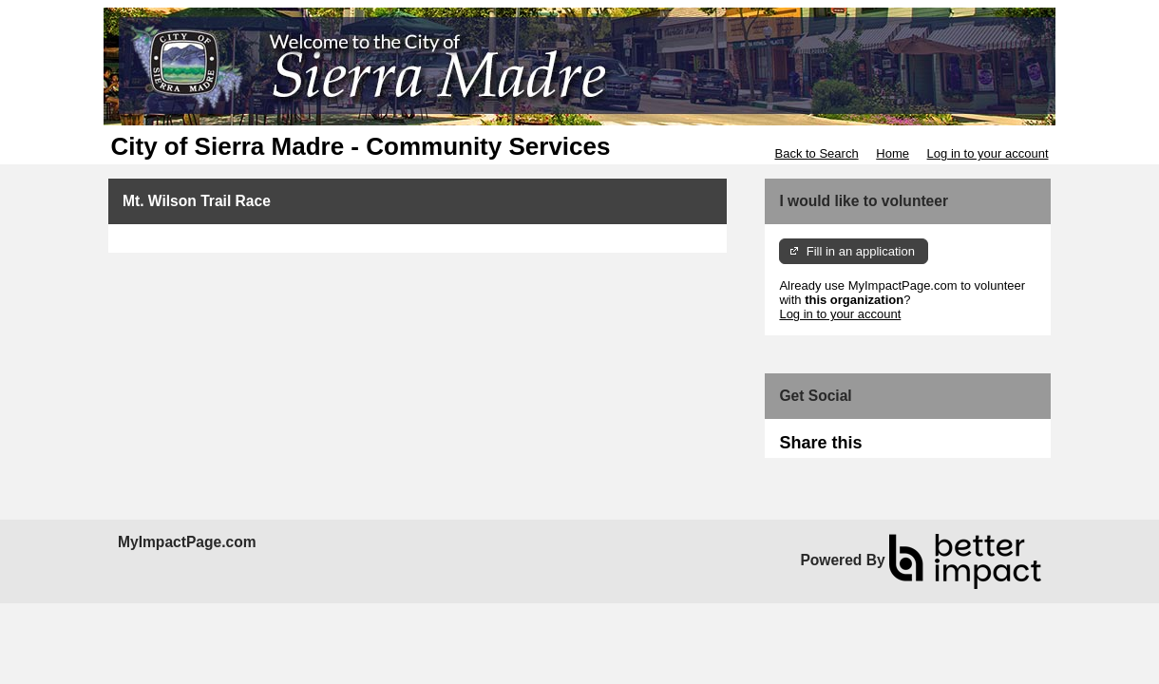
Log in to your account (988, 153)
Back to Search (816, 153)
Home (892, 153)
